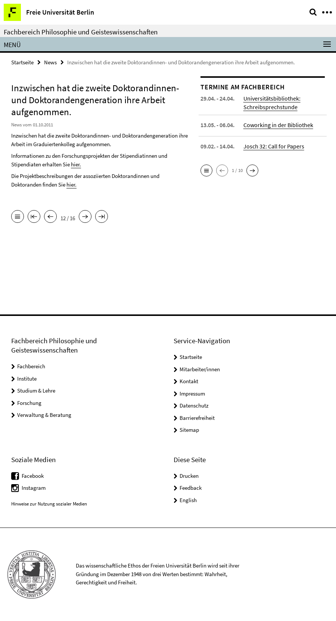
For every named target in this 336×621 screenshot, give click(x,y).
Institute (27, 378)
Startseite (22, 62)
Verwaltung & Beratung (44, 414)
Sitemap (189, 429)
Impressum (192, 393)
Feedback (191, 487)
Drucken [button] (189, 475)
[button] (206, 170)
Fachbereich (31, 366)
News (50, 62)
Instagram (34, 487)
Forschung (29, 402)
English (188, 500)
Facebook (33, 475)
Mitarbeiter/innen (200, 369)
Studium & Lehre (36, 390)
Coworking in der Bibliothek (278, 125)
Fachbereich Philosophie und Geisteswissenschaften (81, 31)
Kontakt (189, 381)
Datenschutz (194, 405)
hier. (76, 164)
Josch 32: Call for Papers (273, 146)
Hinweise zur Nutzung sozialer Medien (49, 504)
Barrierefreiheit (197, 417)
